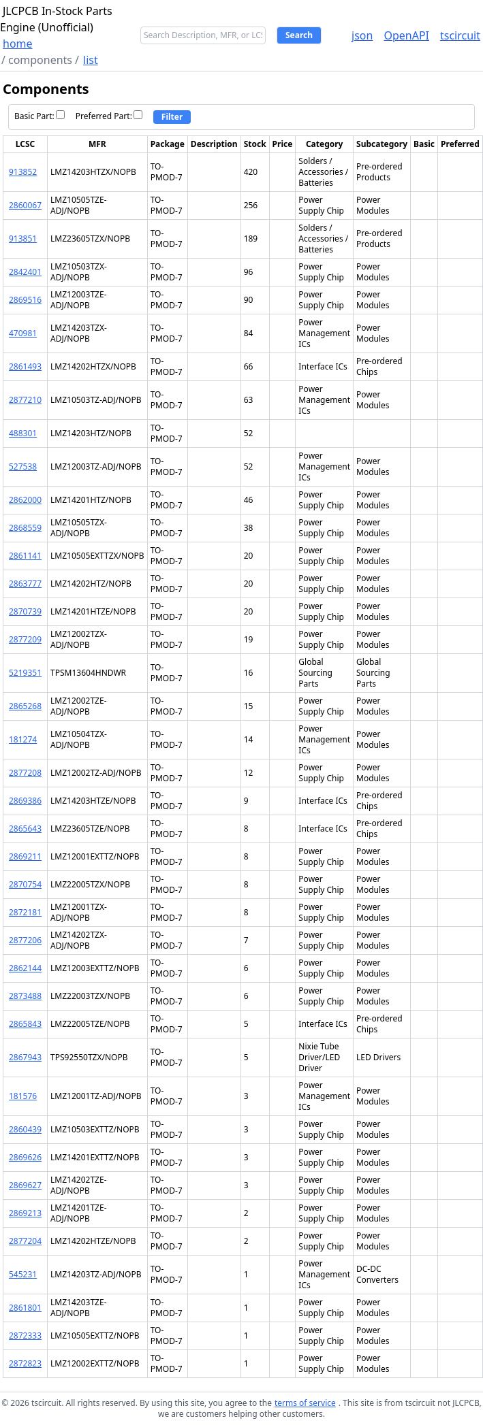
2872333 (25, 1335)
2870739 (25, 611)
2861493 (25, 366)
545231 (23, 1274)
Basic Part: (39, 116)
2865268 (25, 706)
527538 (23, 466)
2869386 (25, 800)
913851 (23, 238)
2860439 (25, 1129)
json (362, 35)
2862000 (25, 500)
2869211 (25, 856)
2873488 (25, 996)
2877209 (25, 639)
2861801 (25, 1307)
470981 (23, 333)
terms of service (305, 1403)
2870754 (25, 884)
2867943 (25, 1057)
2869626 (25, 1157)
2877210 (25, 400)
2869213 (25, 1213)
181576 (23, 1096)
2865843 (25, 1024)
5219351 (25, 672)
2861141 (25, 555)
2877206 (25, 940)
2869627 (25, 1185)
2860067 (25, 205)
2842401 (25, 272)
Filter (172, 116)
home (18, 43)
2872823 (25, 1363)
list (90, 59)
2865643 (25, 828)
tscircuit (460, 35)
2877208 (25, 773)
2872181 (25, 912)
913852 (23, 172)
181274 (23, 739)
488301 (23, 433)
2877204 (25, 1241)
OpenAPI (406, 35)
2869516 (25, 300)
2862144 (25, 968)
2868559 (25, 528)
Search (299, 35)
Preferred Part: (109, 116)
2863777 (25, 583)
